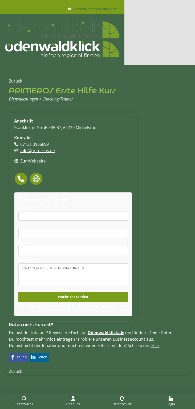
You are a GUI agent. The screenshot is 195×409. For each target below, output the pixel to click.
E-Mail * (24, 225)
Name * (24, 208)
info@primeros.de (37, 150)
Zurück (15, 81)
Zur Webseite (33, 161)
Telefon (24, 243)
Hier (155, 345)
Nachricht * (27, 260)
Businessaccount (129, 339)
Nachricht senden (73, 296)
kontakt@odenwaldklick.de (95, 9)
